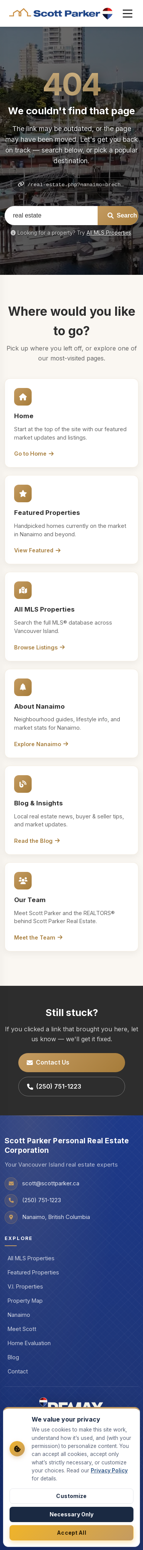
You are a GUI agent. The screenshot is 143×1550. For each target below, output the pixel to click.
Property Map (25, 1300)
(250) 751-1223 (54, 1086)
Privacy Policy (109, 1470)
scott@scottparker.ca (50, 1183)
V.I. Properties (25, 1286)
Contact (18, 1371)
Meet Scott (22, 1329)
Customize (71, 1496)
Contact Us (48, 1062)
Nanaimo (19, 1314)
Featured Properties (33, 1272)
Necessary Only (72, 1514)
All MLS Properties (109, 233)
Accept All (71, 1532)
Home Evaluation (29, 1343)
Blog (13, 1357)
